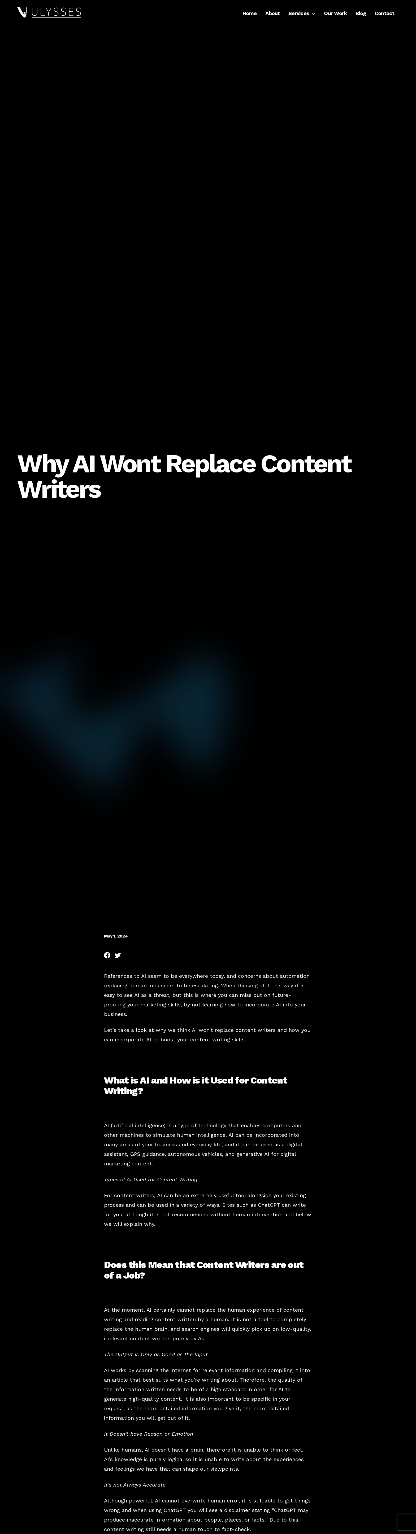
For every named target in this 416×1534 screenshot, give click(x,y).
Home (249, 13)
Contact (385, 13)
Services (301, 13)
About (272, 13)
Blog (361, 13)
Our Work (335, 13)
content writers (256, 1030)
